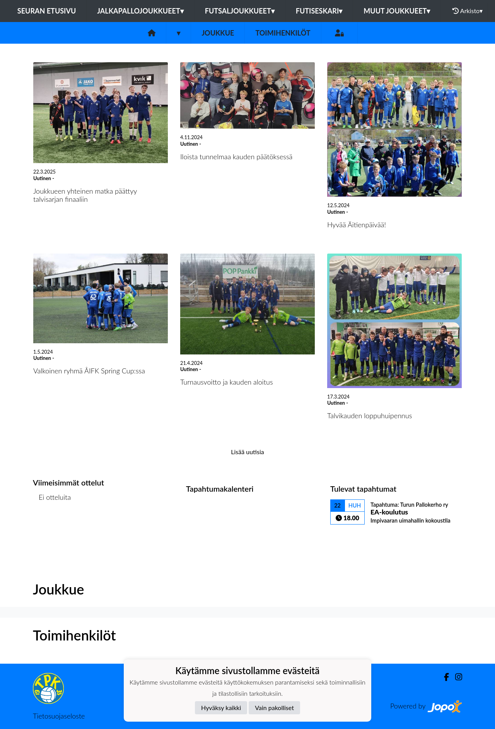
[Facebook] (443, 677)
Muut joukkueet (397, 11)
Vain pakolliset (274, 707)
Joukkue (217, 33)
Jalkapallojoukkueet (140, 11)
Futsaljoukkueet (240, 11)
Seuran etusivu (46, 11)
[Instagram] (455, 677)
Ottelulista (52, 527)
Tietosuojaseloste (59, 716)
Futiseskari (319, 11)
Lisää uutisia (247, 451)
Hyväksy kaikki (221, 707)
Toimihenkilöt (282, 33)
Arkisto (467, 10)
